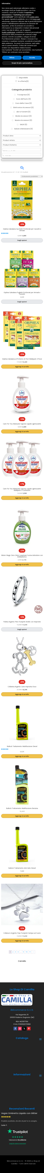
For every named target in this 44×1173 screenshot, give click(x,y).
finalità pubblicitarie (8, 32)
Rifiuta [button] (11, 57)
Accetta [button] (32, 57)
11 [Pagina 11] (30, 952)
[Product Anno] (21, 135)
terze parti (36, 19)
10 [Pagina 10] (26, 952)
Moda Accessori (23, 116)
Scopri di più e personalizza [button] (22, 63)
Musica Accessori (23, 120)
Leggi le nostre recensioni (17, 1143)
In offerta (23, 81)
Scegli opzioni (22, 240)
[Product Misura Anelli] (21, 154)
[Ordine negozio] (31, 176)
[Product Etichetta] (21, 144)
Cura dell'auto (23, 99)
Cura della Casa (23, 103)
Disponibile (23, 78)
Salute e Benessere (23, 129)
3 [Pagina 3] (15, 952)
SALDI (23, 124)
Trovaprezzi (23, 95)
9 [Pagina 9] (23, 952)
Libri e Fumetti (23, 112)
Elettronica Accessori (23, 107)
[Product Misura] (21, 149)
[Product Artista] (21, 140)
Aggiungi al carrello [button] (22, 367)
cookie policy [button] (34, 17)
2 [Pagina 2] (12, 952)
